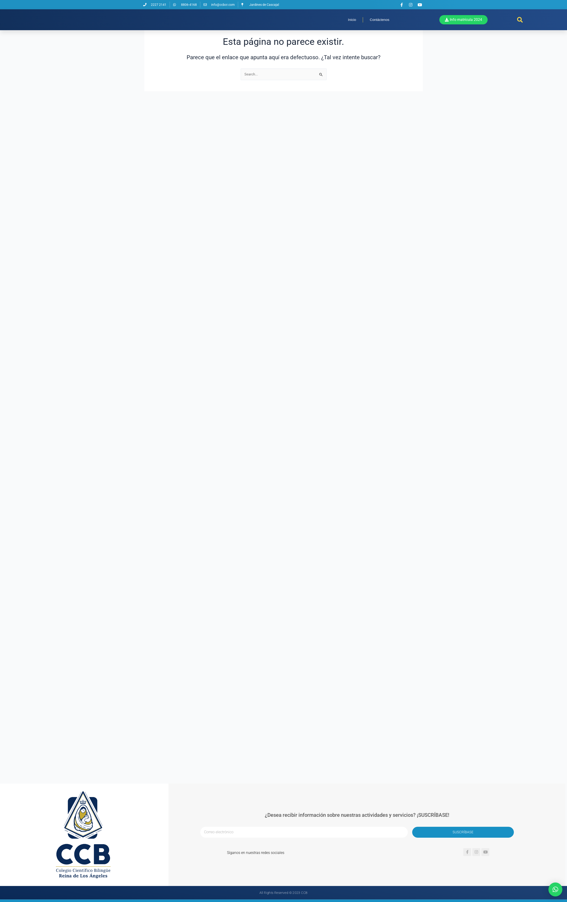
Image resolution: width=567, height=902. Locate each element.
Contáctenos (379, 28)
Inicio (352, 28)
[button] (520, 28)
